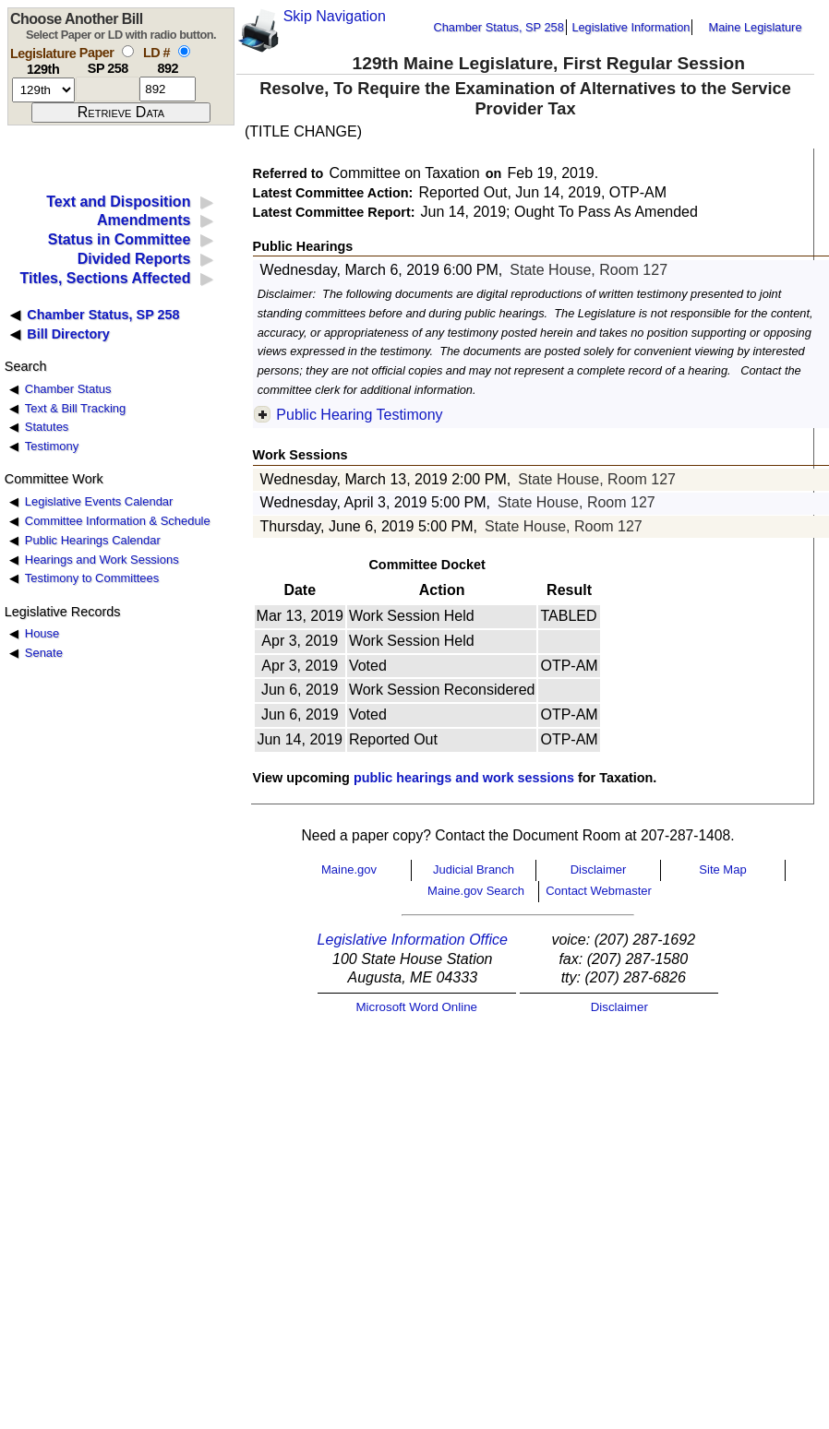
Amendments (143, 220)
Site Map (722, 869)
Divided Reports (134, 259)
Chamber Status (68, 389)
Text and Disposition (118, 201)
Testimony (51, 446)
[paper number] (107, 89)
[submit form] (120, 112)
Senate (44, 653)
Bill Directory (68, 334)
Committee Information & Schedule (117, 521)
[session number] (43, 89)
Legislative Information (630, 27)
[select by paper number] (128, 51)
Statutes (47, 427)
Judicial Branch (473, 869)
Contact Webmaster (599, 891)
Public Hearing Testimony (359, 415)
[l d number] (167, 89)
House (42, 633)
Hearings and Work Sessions (102, 559)
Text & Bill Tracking (75, 408)
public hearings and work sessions (464, 777)
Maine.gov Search (475, 891)
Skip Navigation (334, 16)
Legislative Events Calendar (99, 501)
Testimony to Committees (92, 578)
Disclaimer (599, 869)
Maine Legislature (754, 27)
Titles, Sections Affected (104, 278)
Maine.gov (349, 869)
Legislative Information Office (413, 939)
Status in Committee (119, 239)
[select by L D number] (184, 51)
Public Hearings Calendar (93, 540)
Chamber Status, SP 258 (499, 27)
